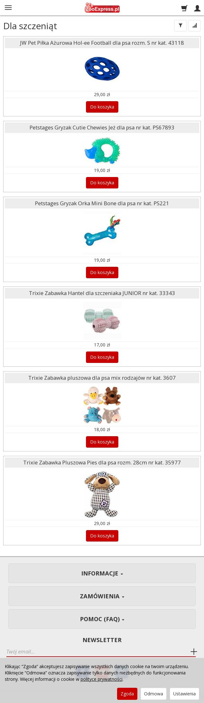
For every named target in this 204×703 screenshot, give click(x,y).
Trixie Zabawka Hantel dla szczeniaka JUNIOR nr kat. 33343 (102, 293)
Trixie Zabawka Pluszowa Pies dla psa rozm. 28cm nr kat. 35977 (102, 462)
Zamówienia (102, 596)
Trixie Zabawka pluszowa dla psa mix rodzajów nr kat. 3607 (102, 377)
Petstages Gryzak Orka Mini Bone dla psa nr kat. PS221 (102, 203)
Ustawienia (184, 694)
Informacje (102, 573)
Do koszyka (102, 107)
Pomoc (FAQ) (102, 619)
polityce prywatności (101, 679)
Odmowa (153, 694)
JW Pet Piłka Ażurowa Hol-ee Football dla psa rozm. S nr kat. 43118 (102, 42)
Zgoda (127, 694)
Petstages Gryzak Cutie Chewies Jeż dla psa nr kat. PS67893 (102, 127)
